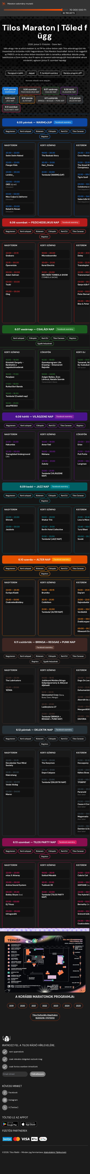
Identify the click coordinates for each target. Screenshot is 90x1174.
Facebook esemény (50, 73)
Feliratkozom (37, 1074)
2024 (67, 1005)
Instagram (10, 1100)
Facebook (10, 1092)
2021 (34, 1005)
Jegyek (32, 73)
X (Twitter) (10, 1107)
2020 (22, 1005)
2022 (44, 1005)
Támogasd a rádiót (15, 73)
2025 (78, 1005)
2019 (11, 1005)
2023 (56, 1005)
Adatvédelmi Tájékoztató (55, 1152)
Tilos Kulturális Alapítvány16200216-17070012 (45, 1016)
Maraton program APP (73, 73)
